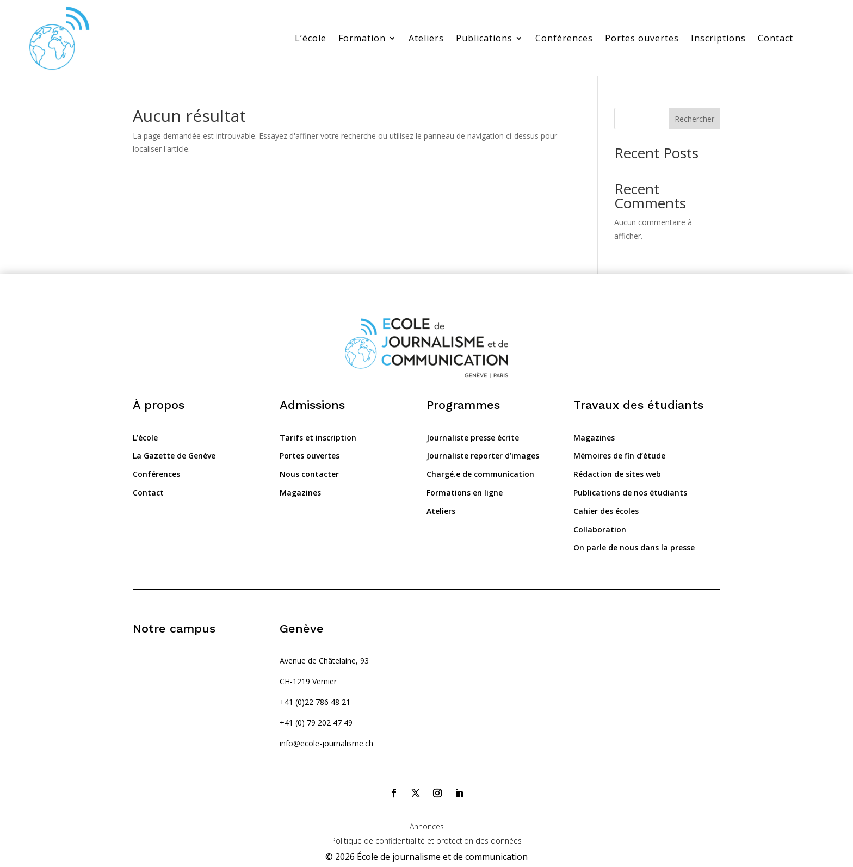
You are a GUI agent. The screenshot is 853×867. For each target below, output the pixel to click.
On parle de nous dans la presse (634, 547)
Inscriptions (718, 38)
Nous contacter (309, 474)
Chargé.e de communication (480, 474)
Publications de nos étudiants (630, 492)
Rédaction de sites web (617, 474)
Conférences (564, 38)
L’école (310, 38)
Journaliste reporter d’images (482, 455)
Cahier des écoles (606, 511)
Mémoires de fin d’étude (619, 455)
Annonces (427, 826)
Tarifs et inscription (318, 437)
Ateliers (426, 38)
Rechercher (694, 119)
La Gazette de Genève (174, 455)
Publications (484, 38)
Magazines (300, 492)
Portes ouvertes (642, 38)
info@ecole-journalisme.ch (326, 743)
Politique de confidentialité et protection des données (426, 840)
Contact (775, 38)
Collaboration (599, 529)
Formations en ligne (464, 492)
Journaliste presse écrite (472, 437)
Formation (362, 38)
